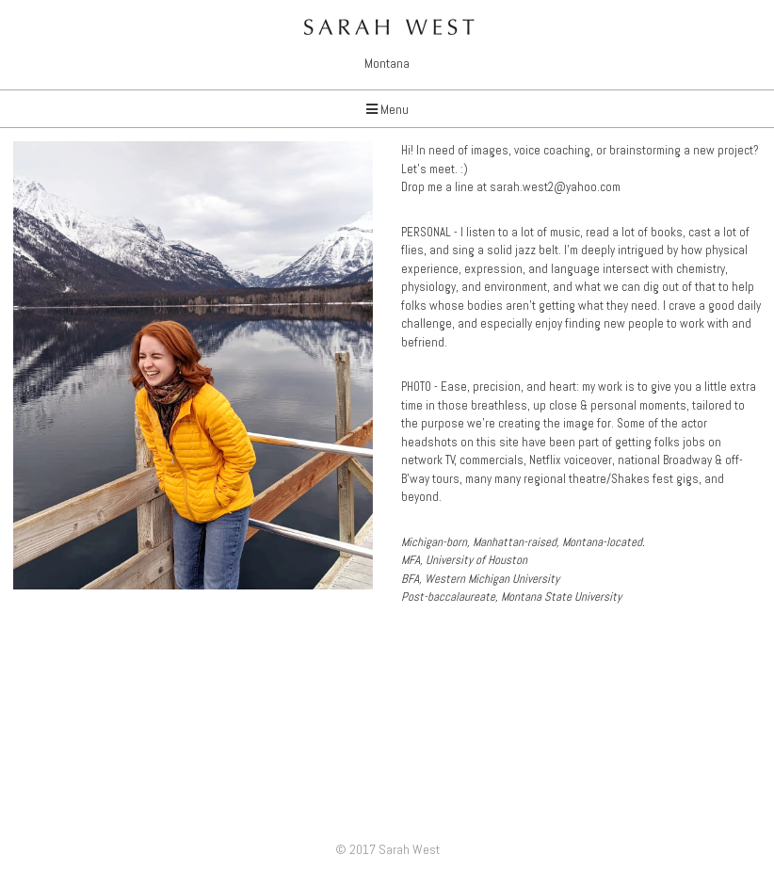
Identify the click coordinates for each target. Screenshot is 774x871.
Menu (387, 109)
